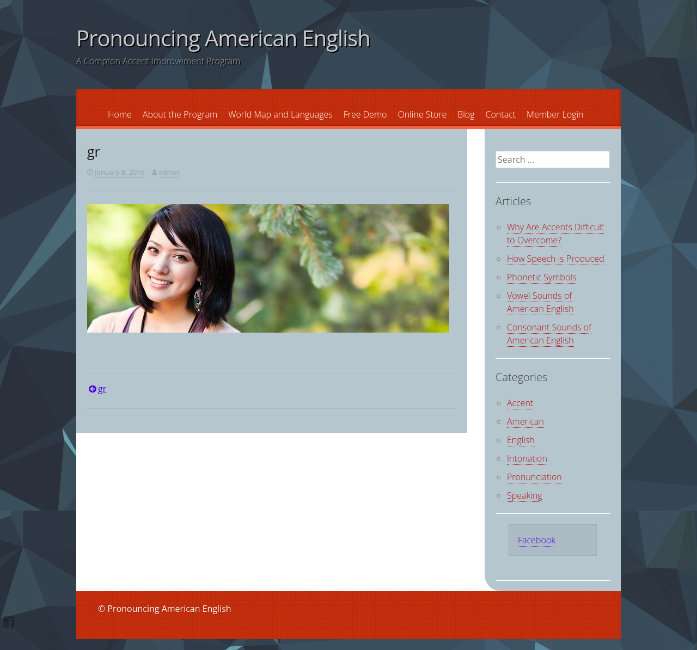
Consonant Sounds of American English (549, 333)
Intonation (527, 458)
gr (102, 389)
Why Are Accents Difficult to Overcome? (555, 233)
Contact (501, 114)
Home (120, 114)
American (525, 421)
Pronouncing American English (223, 38)
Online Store (422, 114)
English (521, 440)
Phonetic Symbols (541, 277)
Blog (465, 114)
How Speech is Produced (555, 259)
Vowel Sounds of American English (540, 302)
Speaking (524, 495)
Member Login (555, 114)
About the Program (180, 114)
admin (169, 172)
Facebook (536, 540)
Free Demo (365, 114)
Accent (520, 403)
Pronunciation (534, 477)
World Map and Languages (280, 114)
